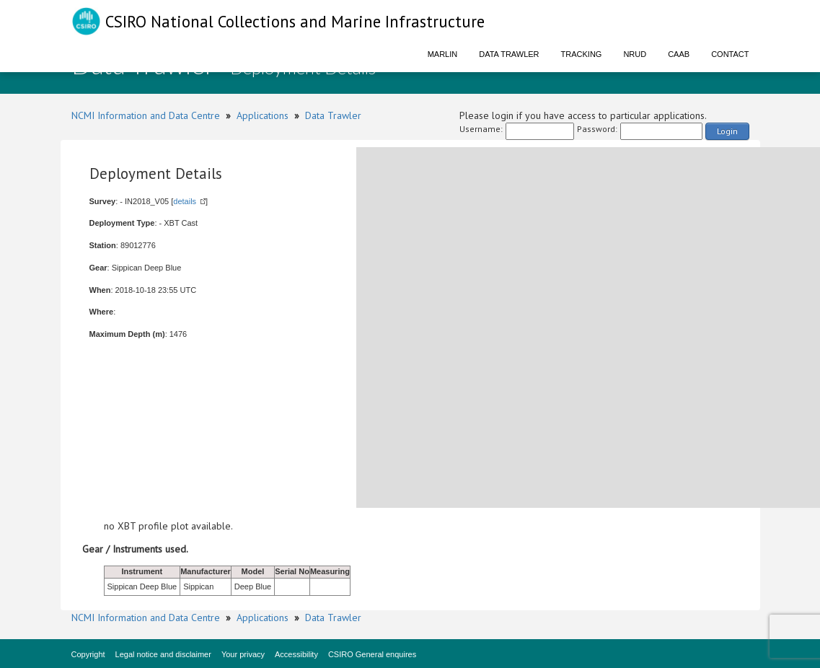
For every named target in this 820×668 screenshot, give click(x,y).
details (184, 201)
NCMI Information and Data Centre (145, 115)
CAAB (678, 54)
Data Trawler (509, 54)
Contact (730, 54)
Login (727, 131)
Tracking (581, 54)
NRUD (634, 54)
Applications (262, 115)
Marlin (443, 54)
